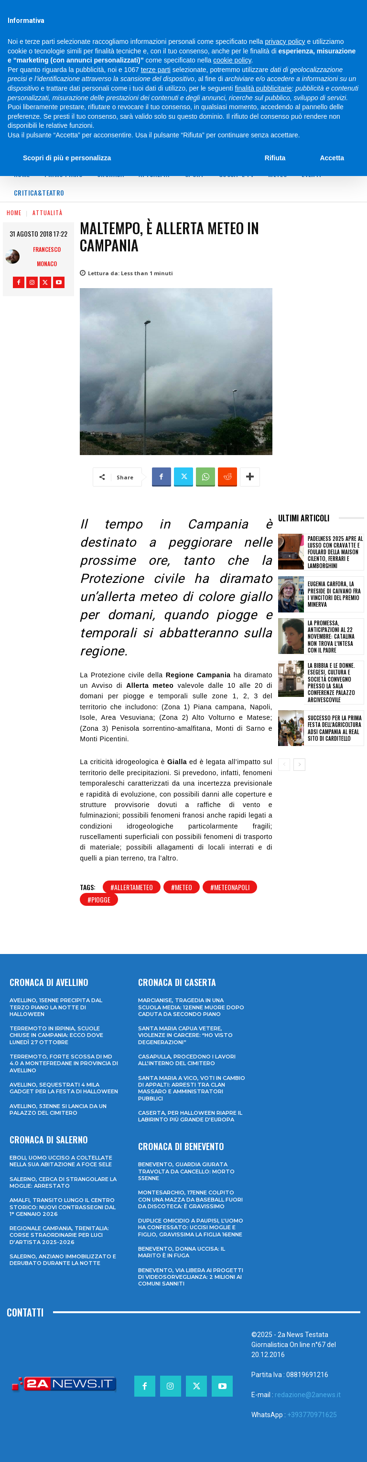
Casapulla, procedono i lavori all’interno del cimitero (187, 1060)
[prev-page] (284, 764)
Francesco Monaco (47, 256)
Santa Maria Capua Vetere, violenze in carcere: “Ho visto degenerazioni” (185, 1035)
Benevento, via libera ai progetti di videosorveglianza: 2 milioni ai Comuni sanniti (190, 1277)
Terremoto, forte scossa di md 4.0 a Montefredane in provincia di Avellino (64, 1063)
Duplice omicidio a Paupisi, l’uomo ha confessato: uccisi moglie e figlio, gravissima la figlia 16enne (190, 1227)
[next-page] (299, 764)
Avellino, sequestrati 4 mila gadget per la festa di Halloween (64, 1088)
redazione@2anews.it (308, 1395)
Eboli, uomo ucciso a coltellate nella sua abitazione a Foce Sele (61, 1161)
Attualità (47, 212)
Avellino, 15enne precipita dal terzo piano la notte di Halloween (56, 1007)
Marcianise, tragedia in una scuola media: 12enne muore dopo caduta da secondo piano (191, 1007)
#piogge (98, 899)
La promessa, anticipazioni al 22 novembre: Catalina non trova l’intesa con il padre (331, 636)
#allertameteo (131, 887)
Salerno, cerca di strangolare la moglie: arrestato (63, 1182)
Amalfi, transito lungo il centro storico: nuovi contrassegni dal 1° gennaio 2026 (63, 1207)
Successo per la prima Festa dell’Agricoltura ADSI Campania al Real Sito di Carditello (335, 728)
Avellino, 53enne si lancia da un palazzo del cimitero (58, 1109)
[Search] (305, 9)
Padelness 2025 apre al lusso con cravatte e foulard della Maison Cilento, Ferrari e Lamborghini (335, 552)
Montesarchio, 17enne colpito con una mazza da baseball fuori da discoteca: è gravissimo (190, 1199)
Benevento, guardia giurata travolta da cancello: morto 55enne (186, 1171)
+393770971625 (312, 1415)
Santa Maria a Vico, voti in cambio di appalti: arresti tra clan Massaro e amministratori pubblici (191, 1088)
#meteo (181, 887)
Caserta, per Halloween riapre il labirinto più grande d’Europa (190, 1116)
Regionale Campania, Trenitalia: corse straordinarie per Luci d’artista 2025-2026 (59, 1235)
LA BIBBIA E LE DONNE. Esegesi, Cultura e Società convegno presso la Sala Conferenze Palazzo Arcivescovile (331, 682)
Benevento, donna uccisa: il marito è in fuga (181, 1252)
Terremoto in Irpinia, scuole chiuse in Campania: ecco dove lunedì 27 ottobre (56, 1035)
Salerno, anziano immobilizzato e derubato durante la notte (63, 1259)
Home (14, 212)
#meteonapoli (229, 887)
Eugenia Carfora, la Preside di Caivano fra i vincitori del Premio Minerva (334, 594)
